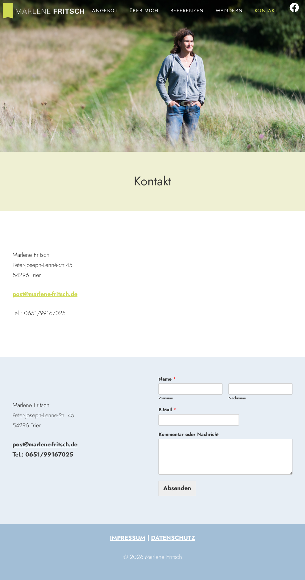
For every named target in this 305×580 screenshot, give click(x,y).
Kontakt (266, 10)
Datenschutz (173, 538)
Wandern (229, 10)
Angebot (104, 10)
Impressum (127, 538)
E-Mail (167, 410)
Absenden (177, 488)
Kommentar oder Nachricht (188, 435)
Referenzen (187, 10)
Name (167, 379)
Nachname (237, 398)
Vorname (165, 398)
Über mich (144, 10)
